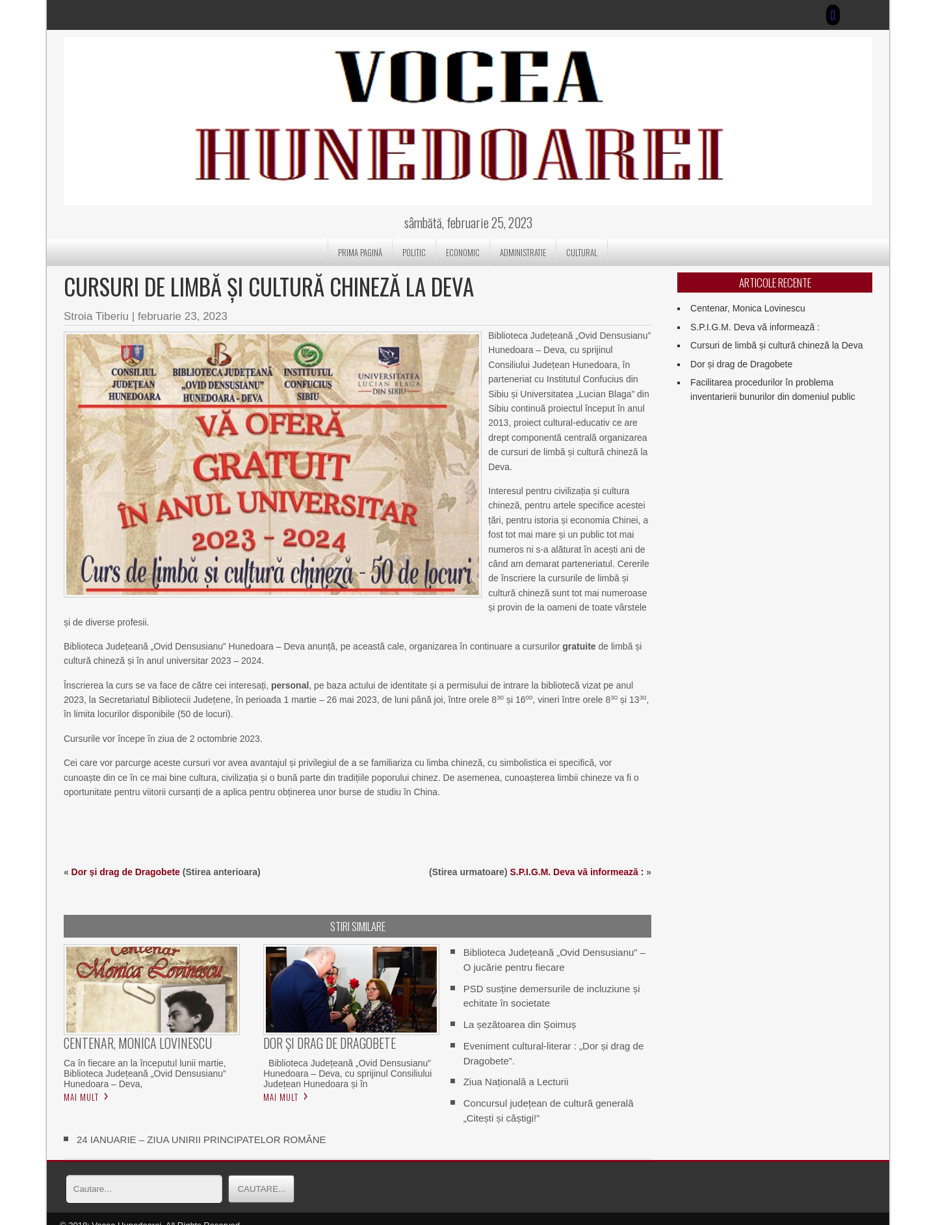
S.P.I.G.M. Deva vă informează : (577, 857)
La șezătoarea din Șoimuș (519, 1010)
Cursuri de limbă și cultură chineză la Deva (776, 345)
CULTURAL (581, 252)
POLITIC (414, 252)
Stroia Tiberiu (96, 316)
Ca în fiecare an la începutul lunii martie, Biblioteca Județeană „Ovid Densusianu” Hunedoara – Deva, (145, 1058)
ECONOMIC (463, 252)
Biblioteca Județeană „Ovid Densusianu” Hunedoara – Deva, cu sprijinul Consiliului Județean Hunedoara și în (347, 1058)
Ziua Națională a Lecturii (516, 1067)
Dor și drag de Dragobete (126, 857)
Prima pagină (360, 252)
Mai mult (81, 1081)
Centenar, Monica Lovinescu (747, 308)
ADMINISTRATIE (523, 252)
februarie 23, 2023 (183, 316)
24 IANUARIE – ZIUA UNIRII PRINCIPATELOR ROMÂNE (201, 1124)
